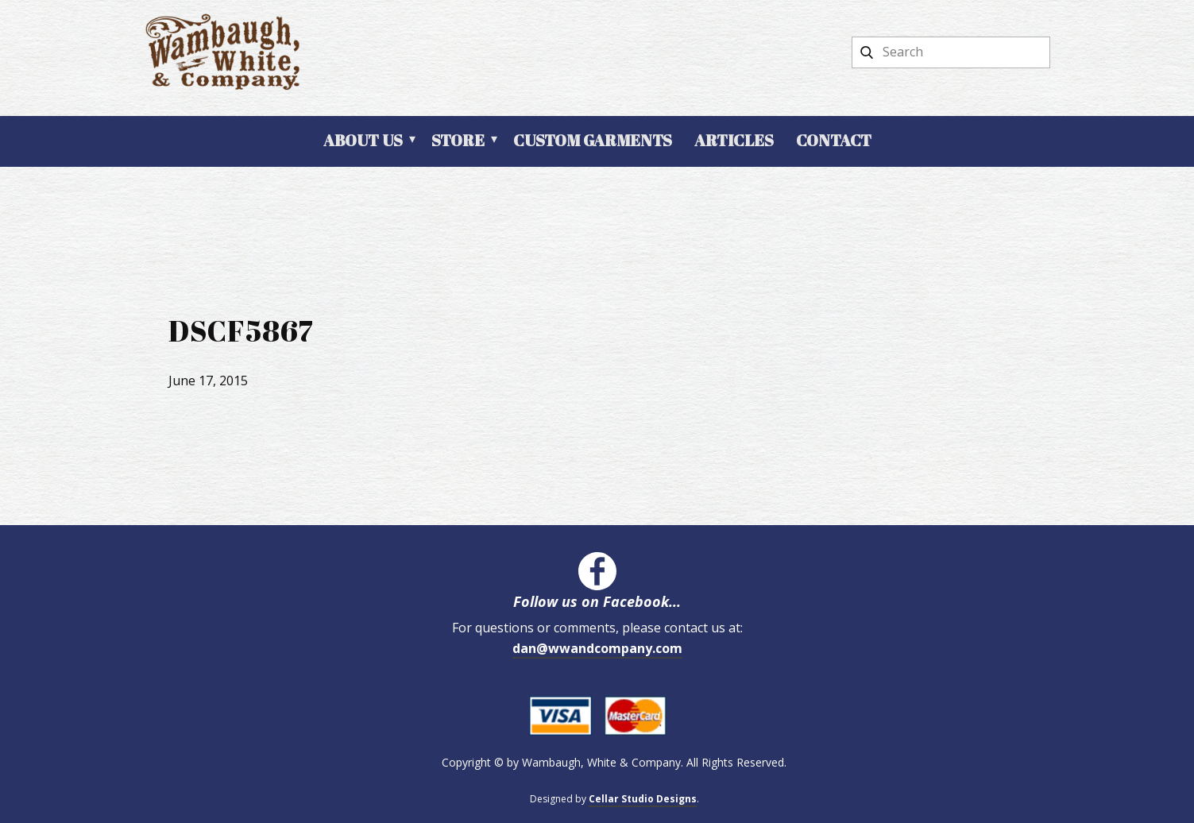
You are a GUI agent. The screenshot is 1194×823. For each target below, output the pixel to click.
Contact (833, 140)
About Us (363, 140)
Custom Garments (592, 140)
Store (458, 140)
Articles (734, 140)
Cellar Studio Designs (643, 799)
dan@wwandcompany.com (597, 648)
